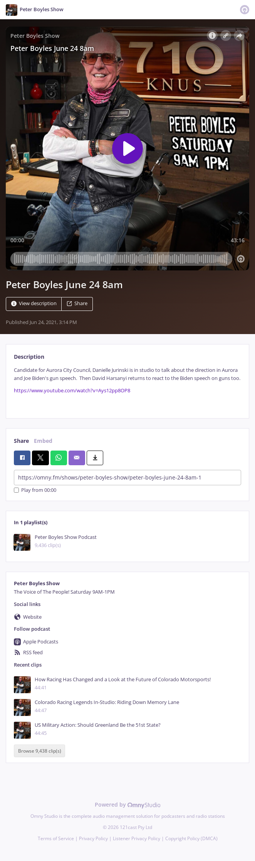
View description (34, 303)
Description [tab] (29, 356)
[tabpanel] (127, 386)
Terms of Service (56, 838)
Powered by (128, 804)
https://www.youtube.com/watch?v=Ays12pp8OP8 (72, 390)
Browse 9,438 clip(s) (39, 751)
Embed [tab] (43, 440)
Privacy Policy (93, 838)
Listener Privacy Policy (136, 838)
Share (77, 303)
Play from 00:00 (35, 490)
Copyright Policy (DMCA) (191, 838)
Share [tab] (21, 440)
